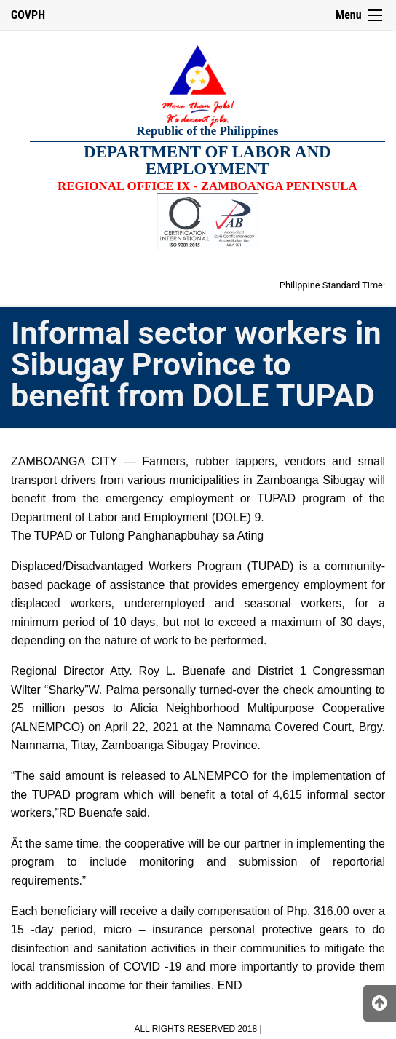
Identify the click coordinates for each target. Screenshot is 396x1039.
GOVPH (28, 15)
